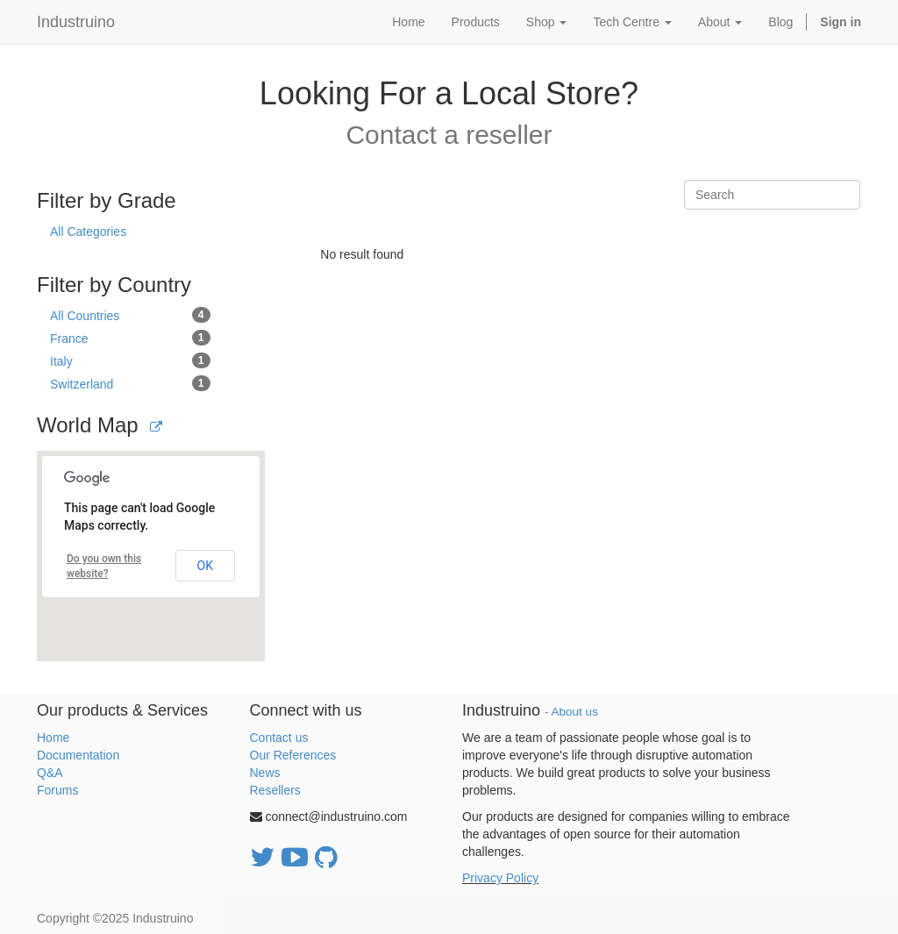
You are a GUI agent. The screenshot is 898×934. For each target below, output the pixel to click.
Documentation (78, 755)
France (130, 338)
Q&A (50, 773)
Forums (57, 790)
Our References (293, 755)
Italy (130, 360)
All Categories (88, 232)
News (265, 773)
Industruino (76, 22)
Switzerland (130, 383)
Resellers (275, 790)
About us (575, 711)
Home (53, 738)
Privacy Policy (500, 878)
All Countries (130, 315)
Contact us (279, 738)
